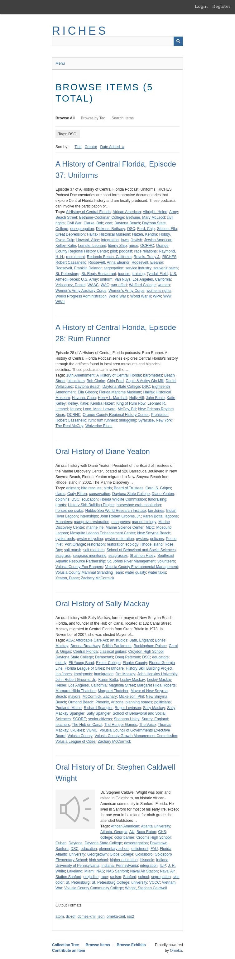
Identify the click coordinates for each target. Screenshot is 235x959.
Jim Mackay (125, 674)
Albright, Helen (155, 212)
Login (201, 6)
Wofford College (142, 285)
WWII (60, 302)
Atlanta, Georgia (113, 832)
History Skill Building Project (91, 505)
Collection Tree (65, 945)
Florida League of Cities (84, 668)
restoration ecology (122, 544)
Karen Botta (152, 516)
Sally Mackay (154, 708)
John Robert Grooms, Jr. (120, 516)
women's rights (158, 290)
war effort (119, 285)
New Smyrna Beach (153, 533)
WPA (157, 296)
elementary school (114, 849)
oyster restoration (119, 539)
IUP (163, 865)
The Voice (147, 724)
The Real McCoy (69, 426)
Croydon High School (145, 651)
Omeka (176, 950)
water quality (135, 572)
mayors (74, 696)
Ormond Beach (81, 702)
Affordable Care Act (92, 640)
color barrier (124, 837)
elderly (60, 663)
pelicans (157, 539)
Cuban (60, 843)
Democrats (104, 657)
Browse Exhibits (131, 945)
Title (77, 147)
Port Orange (75, 544)
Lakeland (74, 871)
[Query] (117, 41)
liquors (75, 409)
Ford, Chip (146, 229)
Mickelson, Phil (131, 696)
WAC (105, 285)
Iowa (124, 240)
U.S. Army (89, 279)
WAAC (93, 285)
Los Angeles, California (87, 685)
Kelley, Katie (65, 245)
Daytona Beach (127, 223)
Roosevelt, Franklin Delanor (78, 268)
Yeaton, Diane (67, 578)
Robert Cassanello (70, 262)
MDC (150, 527)
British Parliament (117, 646)
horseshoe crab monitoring (139, 505)
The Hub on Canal (87, 724)
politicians (162, 702)
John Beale (155, 398)
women (164, 285)
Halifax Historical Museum (108, 234)
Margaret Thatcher (113, 691)
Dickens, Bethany (110, 229)
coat (109, 223)
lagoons (171, 516)
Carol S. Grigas (158, 488)
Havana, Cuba (84, 398)
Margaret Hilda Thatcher (75, 691)
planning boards (139, 702)
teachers (62, 724)
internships (89, 516)
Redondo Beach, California (109, 257)
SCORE (79, 719)
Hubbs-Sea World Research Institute (115, 510)
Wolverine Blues (98, 426)
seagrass (63, 555)
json (101, 916)
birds (108, 488)
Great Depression (70, 234)
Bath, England (141, 640)
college (106, 837)
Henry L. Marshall (112, 398)
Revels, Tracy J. (147, 257)
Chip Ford (115, 381)
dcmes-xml (87, 916)
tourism (124, 274)
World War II (140, 296)
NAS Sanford (117, 871)
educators (160, 657)
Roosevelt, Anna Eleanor (108, 262)
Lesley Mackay (132, 679)
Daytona (76, 843)
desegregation (136, 843)
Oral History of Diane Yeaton (102, 451)
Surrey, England (154, 719)
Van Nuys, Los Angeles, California (142, 279)
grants (60, 505)
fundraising (157, 499)
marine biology (144, 522)
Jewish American (158, 240)
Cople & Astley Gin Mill (144, 381)
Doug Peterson (127, 657)
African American (127, 212)
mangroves (120, 522)
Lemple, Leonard (92, 245)
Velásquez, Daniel (70, 285)
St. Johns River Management (131, 561)
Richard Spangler (98, 708)
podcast (125, 251)
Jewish (136, 240)
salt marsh (72, 550)
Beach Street (66, 217)
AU (132, 832)
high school (98, 860)
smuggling (127, 420)
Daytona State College (121, 386)
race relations (145, 251)
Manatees (63, 522)
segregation (113, 268)
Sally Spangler (98, 713)
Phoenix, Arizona (109, 702)
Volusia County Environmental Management (141, 567)
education (89, 499)
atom (59, 916)
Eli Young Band (81, 663)
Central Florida (85, 651)
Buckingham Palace (150, 646)
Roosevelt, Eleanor (147, 262)
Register (221, 6)
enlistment (140, 849)
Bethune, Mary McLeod (145, 217)
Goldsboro (143, 854)
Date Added (110, 147)
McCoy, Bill (126, 409)
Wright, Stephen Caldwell (146, 888)
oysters (142, 539)
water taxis (157, 572)
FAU (154, 849)
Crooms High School (153, 837)
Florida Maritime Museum (120, 392)
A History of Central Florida (88, 212)
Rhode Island (152, 544)
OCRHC (147, 245)
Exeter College (108, 663)
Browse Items (98, 945)
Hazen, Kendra (144, 234)
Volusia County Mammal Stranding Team (89, 572)
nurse (133, 245)
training (138, 274)
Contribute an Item (68, 950)
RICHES (80, 30)
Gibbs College (121, 854)
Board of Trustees (128, 488)
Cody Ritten (77, 494)
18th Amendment (80, 375)
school (143, 877)
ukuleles (77, 730)
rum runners (107, 420)
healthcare (115, 668)
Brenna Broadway (85, 646)
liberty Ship (117, 245)
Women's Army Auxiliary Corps (80, 290)
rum (91, 420)
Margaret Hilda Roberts (156, 685)
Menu (60, 63)
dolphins (62, 499)
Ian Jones (156, 510)
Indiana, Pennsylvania (119, 865)
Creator (91, 147)
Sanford (129, 877)
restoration (96, 544)
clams (60, 494)
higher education (124, 860)
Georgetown (97, 854)
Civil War (74, 223)
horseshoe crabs (69, 510)
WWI (167, 296)
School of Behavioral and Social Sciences (141, 550)
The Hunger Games (120, 724)
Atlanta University (155, 826)
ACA (70, 640)
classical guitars (113, 651)
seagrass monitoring (89, 555)
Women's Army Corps (126, 290)
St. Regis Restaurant (98, 274)
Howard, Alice (87, 240)
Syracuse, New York (154, 420)
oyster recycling (90, 539)
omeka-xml (116, 916)
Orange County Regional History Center (116, 414)
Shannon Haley (142, 555)
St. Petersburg (67, 274)
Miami (89, 871)
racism (115, 877)
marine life (94, 527)
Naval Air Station (144, 871)
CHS (162, 832)
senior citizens (100, 719)
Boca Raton (146, 832)
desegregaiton (82, 229)
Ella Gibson (87, 392)
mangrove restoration (91, 522)
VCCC (154, 882)
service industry (138, 268)
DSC (131, 229)
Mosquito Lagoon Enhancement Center (102, 533)
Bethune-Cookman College (101, 217)
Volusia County (80, 736)
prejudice (90, 877)
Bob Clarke (96, 381)
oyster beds (65, 539)
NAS (100, 871)
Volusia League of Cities (75, 741)
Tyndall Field (157, 274)
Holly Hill (136, 398)
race (104, 877)
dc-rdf (70, 916)
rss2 (130, 916)
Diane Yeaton (163, 494)
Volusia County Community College (93, 888)
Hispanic (147, 860)
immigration (103, 674)
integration (110, 240)
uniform (106, 279)
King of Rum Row (130, 403)
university (139, 882)
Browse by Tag (93, 118)
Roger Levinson (128, 708)
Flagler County (135, 663)
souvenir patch (165, 268)
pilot (113, 251)
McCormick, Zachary (100, 696)
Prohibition (160, 414)
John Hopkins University (157, 674)
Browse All (65, 118)
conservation (99, 494)
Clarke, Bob (93, 223)
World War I (118, 296)
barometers (152, 375)
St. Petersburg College (110, 882)
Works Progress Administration (81, 296)
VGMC (92, 730)
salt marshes (93, 550)
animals (72, 488)
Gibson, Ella (167, 229)
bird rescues (91, 488)
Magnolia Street (122, 685)
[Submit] (178, 41)
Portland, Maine (68, 708)
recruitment (75, 257)
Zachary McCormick (97, 578)
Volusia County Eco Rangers (79, 567)
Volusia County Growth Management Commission (135, 736)
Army (173, 212)
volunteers (166, 561)
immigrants (83, 674)
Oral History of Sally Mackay (102, 603)
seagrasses (117, 555)
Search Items (123, 118)
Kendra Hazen (102, 403)
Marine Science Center (125, 527)
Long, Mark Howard (99, 409)
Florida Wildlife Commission (123, 499)
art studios (118, 640)
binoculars (76, 381)
